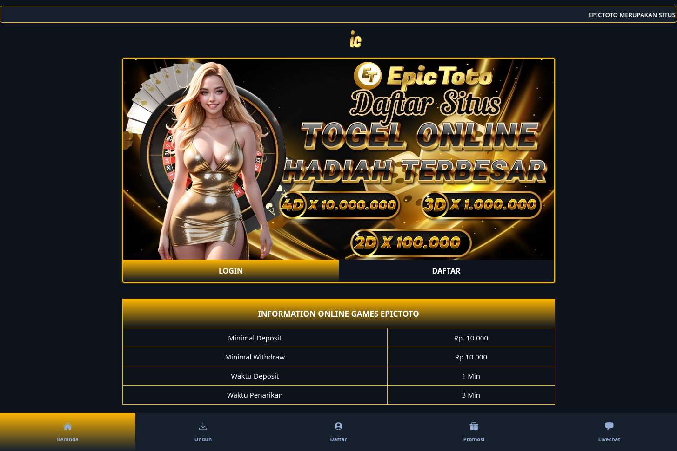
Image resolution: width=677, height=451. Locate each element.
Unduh (203, 432)
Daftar (338, 432)
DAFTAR (446, 271)
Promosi (474, 432)
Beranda (68, 432)
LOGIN (231, 271)
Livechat (609, 432)
